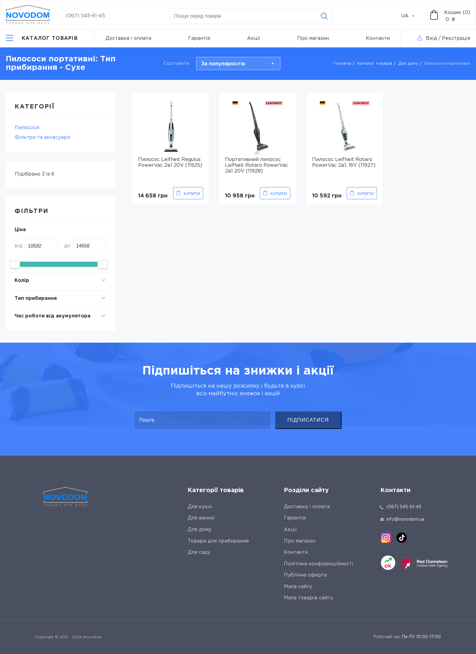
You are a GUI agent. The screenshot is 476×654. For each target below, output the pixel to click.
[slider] (15, 264)
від (18, 246)
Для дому (408, 63)
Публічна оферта (305, 575)
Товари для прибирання (218, 541)
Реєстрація (456, 38)
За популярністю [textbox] (223, 64)
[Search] (324, 16)
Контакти (378, 38)
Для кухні (200, 507)
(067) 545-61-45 (85, 16)
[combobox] (411, 16)
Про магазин (313, 38)
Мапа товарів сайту (308, 598)
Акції (253, 38)
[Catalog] (42, 38)
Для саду (199, 552)
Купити (192, 193)
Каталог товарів (374, 63)
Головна (342, 63)
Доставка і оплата (128, 38)
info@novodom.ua (402, 519)
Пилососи (27, 127)
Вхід (431, 38)
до (67, 246)
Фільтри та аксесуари (42, 137)
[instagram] (385, 537)
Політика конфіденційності (318, 564)
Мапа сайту (298, 586)
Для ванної (201, 518)
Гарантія (199, 38)
